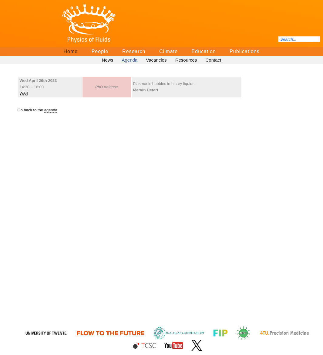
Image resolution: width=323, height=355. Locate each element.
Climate (168, 51)
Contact (213, 60)
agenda (50, 110)
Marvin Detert (145, 90)
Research (133, 51)
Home (71, 51)
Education (204, 51)
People (100, 51)
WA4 (24, 93)
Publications (244, 51)
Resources (186, 60)
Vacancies (156, 60)
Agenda (129, 60)
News (107, 60)
